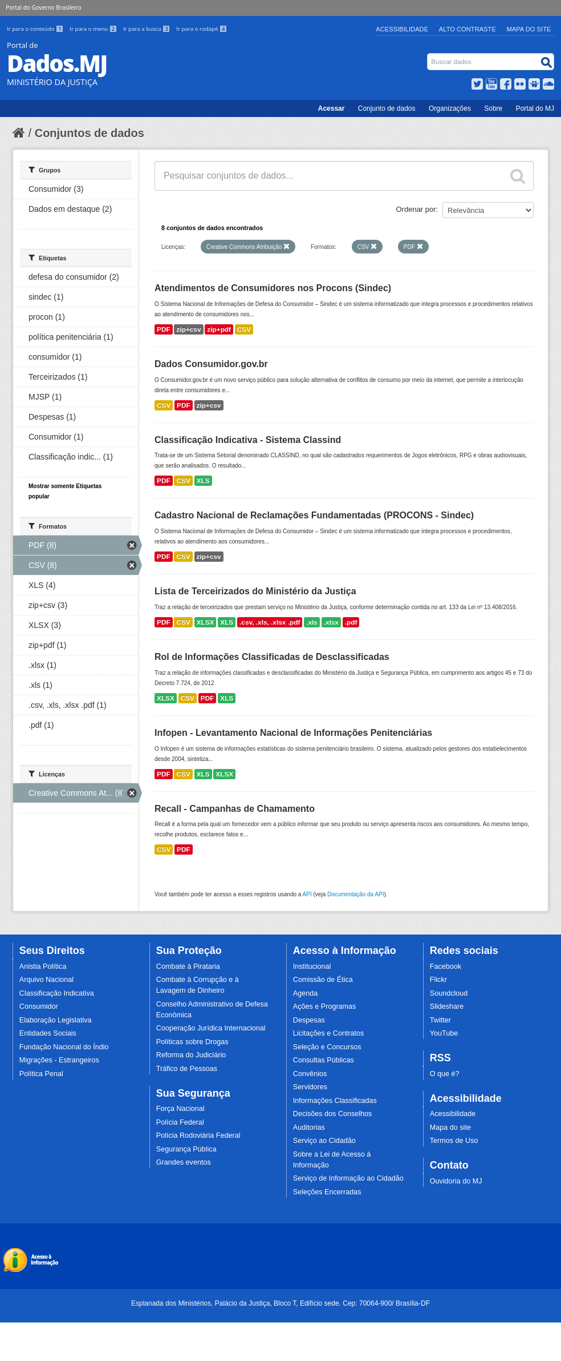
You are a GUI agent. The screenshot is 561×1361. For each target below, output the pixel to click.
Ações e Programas (324, 1006)
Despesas (309, 1020)
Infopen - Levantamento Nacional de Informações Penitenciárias (293, 733)
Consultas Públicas (323, 1060)
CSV (244, 329)
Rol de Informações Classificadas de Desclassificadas (272, 657)
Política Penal (41, 1074)
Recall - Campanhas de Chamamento (235, 809)
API (307, 894)
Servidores (310, 1087)
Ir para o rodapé (201, 29)
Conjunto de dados (387, 108)
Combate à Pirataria (188, 967)
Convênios (310, 1074)
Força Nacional (180, 1109)
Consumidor (38, 1006)
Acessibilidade (402, 29)
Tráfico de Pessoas (186, 1069)
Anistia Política (43, 967)
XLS (203, 481)
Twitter (440, 1020)
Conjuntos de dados (89, 133)
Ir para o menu (94, 29)
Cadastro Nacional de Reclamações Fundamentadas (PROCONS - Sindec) (314, 515)
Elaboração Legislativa (55, 1020)
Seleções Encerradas (327, 1192)
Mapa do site (450, 1128)
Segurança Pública (186, 1149)
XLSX (205, 622)
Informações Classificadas (335, 1101)
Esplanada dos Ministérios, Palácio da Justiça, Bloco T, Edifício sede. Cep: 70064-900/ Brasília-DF (280, 1303)
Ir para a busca (147, 29)
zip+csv (188, 329)
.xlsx (331, 622)
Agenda (305, 993)
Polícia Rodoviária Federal (198, 1135)
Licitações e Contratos (328, 1033)
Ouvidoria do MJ (456, 1181)
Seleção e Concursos (327, 1047)
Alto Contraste (467, 29)
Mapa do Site (529, 29)
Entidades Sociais (47, 1033)
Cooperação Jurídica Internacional (211, 1028)
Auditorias (309, 1128)
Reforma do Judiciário (191, 1055)
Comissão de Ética (323, 980)
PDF (163, 329)
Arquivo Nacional (46, 980)
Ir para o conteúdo (36, 29)
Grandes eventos (183, 1162)
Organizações (450, 108)
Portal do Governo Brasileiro (43, 7)
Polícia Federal (180, 1122)
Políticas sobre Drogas (192, 1042)
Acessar (331, 108)
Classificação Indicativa (56, 993)
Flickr (438, 980)
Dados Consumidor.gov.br (211, 364)
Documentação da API (355, 894)
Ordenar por (416, 209)
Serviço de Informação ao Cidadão (348, 1178)
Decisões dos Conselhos (332, 1114)
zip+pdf (219, 329)
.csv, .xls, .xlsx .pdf (269, 622)
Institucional (312, 967)
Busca (428, 55)
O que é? (445, 1074)
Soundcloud (449, 993)
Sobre (493, 108)
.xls (312, 622)
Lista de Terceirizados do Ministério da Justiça (255, 591)
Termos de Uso (454, 1141)
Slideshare (447, 1006)
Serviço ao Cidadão (324, 1141)
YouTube (444, 1033)
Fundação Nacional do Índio (64, 1047)
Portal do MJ (535, 108)
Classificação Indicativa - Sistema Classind (248, 440)
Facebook (445, 967)
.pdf (351, 622)
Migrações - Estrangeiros (59, 1060)
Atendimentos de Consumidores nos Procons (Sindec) (273, 288)
